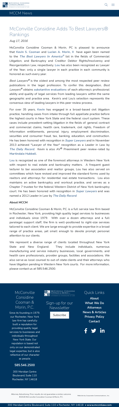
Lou (57, 65)
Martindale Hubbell (22, 154)
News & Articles (94, 312)
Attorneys (94, 308)
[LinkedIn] (102, 330)
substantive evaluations (50, 90)
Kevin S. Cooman (28, 52)
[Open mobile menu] (113, 5)
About (94, 298)
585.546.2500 (25, 365)
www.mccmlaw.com (99, 405)
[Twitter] (94, 330)
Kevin (41, 109)
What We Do (94, 303)
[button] (106, 5)
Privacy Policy (94, 317)
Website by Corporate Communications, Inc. (93, 396)
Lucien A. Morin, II (61, 52)
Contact (94, 321)
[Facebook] (86, 330)
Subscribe (59, 315)
